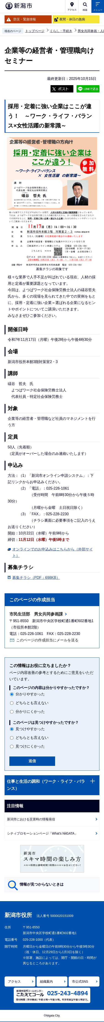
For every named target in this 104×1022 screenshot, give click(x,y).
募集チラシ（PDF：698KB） (36, 578)
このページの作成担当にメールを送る (47, 640)
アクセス (14, 981)
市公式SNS (80, 981)
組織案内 (46, 981)
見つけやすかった (30, 729)
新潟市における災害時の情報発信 (31, 819)
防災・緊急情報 (24, 19)
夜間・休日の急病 (72, 19)
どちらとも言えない (32, 703)
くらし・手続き (61, 31)
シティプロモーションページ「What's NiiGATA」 (42, 833)
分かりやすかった (30, 694)
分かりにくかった (30, 711)
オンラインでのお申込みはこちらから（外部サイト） (52, 552)
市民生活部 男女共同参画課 (36, 614)
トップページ (34, 31)
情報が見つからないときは (42, 884)
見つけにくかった (30, 746)
